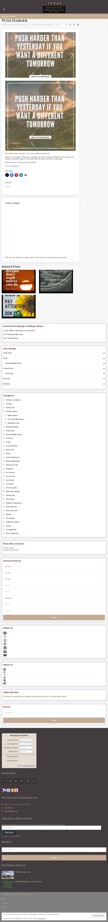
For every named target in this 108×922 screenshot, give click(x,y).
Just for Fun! (10, 476)
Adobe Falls (7, 353)
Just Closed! (10, 472)
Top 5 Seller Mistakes (10, 338)
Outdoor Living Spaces (14, 503)
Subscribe (9, 832)
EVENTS (9, 438)
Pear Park (6, 379)
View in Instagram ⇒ (13, 166)
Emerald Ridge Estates (13, 363)
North (5, 358)
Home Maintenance (13, 457)
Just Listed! (10, 480)
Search (54, 617)
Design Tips (10, 431)
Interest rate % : (13, 751)
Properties (5, 903)
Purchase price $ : (12, 740)
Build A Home (12, 415)
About (4, 907)
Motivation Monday (47, 24)
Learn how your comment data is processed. (50, 257)
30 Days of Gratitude (13, 400)
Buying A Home (11, 411)
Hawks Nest (9, 373)
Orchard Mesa (8, 368)
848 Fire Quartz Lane (22, 872)
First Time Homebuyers (16, 419)
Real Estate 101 (11, 507)
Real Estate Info (11, 510)
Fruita (8, 442)
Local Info (9, 484)
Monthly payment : (12, 761)
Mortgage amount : (12, 756)
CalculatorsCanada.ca (29, 765)
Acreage (9, 404)
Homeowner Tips (12, 465)
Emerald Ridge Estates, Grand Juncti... (29, 881)
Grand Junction (11, 446)
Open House (10, 499)
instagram (37, 24)
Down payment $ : (12, 744)
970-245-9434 (9, 808)
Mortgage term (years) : (11, 747)
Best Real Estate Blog (10, 550)
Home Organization (13, 461)
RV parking (10, 518)
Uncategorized (11, 529)
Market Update (11, 488)
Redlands (6, 384)
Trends (8, 526)
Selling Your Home (12, 522)
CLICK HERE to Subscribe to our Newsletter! (19, 330)
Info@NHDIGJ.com (11, 811)
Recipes (8, 514)
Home (8, 453)
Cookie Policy (42, 918)
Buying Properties (12, 427)
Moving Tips (10, 495)
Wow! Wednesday (12, 533)
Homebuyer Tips (13, 423)
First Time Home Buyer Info (13, 334)
